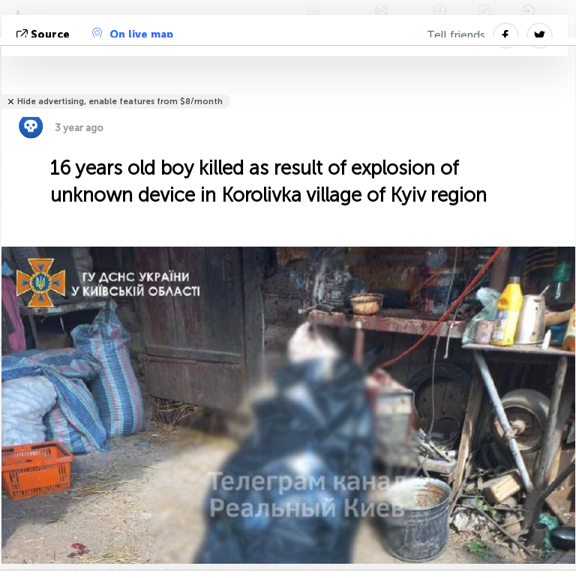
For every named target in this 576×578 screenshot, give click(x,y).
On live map (132, 34)
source (45, 34)
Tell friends (456, 35)
